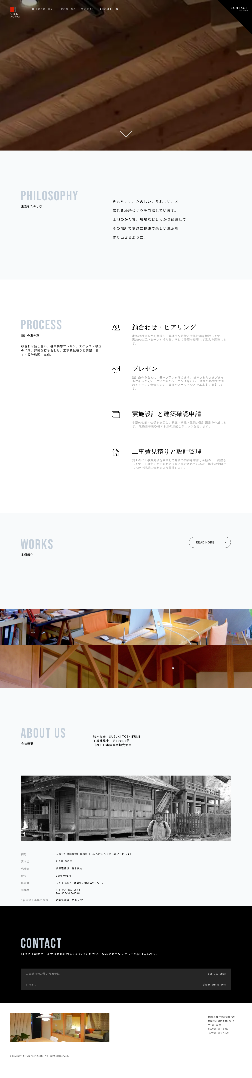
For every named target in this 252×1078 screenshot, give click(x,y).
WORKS (87, 9)
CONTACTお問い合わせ (239, 9)
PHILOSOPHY (41, 9)
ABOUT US (109, 9)
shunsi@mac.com (214, 984)
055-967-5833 (217, 974)
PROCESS (67, 9)
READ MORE (205, 542)
